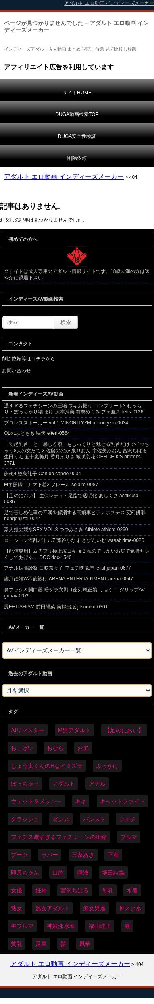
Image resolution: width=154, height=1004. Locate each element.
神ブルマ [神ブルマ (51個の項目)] (22, 926)
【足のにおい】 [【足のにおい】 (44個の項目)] (124, 730)
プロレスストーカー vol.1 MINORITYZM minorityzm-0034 (66, 423)
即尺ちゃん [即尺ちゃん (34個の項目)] (25, 872)
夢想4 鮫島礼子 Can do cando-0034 (42, 474)
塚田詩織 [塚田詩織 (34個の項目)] (113, 872)
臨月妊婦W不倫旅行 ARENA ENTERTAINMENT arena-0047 (68, 579)
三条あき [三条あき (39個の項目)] (83, 854)
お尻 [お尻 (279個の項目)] (83, 748)
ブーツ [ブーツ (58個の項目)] (19, 854)
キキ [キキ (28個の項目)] (80, 801)
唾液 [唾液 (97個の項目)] (83, 872)
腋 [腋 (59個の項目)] (127, 926)
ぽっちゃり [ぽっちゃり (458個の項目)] (25, 783)
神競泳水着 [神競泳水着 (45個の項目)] (61, 926)
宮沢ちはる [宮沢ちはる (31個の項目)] (74, 890)
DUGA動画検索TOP (76, 114)
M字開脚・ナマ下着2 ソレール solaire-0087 (51, 484)
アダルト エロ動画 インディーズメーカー (64, 176)
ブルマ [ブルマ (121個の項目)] (128, 837)
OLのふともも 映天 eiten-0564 (37, 433)
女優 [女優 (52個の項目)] (16, 890)
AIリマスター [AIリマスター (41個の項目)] (27, 730)
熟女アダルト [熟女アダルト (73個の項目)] (52, 908)
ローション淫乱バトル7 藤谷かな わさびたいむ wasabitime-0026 (74, 540)
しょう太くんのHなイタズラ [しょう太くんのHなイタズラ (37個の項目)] (47, 766)
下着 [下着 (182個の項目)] (113, 854)
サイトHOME (77, 92)
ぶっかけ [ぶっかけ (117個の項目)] (107, 766)
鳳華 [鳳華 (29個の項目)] (85, 943)
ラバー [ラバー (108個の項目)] (49, 854)
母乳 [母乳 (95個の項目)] (107, 890)
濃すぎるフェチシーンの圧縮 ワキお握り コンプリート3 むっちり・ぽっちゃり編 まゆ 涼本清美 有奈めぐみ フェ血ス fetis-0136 (73, 409)
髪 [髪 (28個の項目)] (63, 943)
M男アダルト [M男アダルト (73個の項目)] (74, 730)
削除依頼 (77, 158)
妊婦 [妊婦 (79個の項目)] (41, 890)
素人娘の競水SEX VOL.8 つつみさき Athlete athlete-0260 (66, 529)
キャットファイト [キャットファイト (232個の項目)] (122, 801)
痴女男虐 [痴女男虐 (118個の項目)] (94, 908)
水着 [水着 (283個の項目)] (132, 890)
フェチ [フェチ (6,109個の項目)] (127, 819)
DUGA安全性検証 (77, 136)
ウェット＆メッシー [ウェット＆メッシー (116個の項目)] (36, 801)
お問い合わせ (16, 370)
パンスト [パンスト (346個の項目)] (94, 819)
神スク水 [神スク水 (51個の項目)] (130, 908)
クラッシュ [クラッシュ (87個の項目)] (25, 819)
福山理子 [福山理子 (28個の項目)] (100, 926)
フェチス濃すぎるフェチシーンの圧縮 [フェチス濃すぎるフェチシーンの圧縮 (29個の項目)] (59, 837)
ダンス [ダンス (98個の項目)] (60, 819)
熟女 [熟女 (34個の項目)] (16, 908)
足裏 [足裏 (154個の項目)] (41, 943)
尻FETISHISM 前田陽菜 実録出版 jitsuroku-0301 (56, 607)
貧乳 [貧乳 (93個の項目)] (16, 943)
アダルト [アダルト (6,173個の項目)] (63, 783)
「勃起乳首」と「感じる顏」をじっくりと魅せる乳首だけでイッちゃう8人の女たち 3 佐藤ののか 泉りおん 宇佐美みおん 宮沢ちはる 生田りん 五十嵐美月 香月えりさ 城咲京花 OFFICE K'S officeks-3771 (76, 453)
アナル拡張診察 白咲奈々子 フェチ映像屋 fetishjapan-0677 (67, 568)
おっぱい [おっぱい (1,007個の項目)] (22, 748)
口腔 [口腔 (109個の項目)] (58, 872)
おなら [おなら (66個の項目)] (55, 748)
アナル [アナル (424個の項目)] (97, 783)
